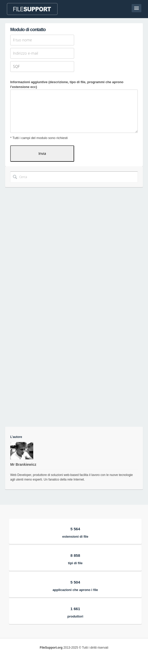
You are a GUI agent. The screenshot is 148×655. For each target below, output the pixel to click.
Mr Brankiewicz (23, 464)
